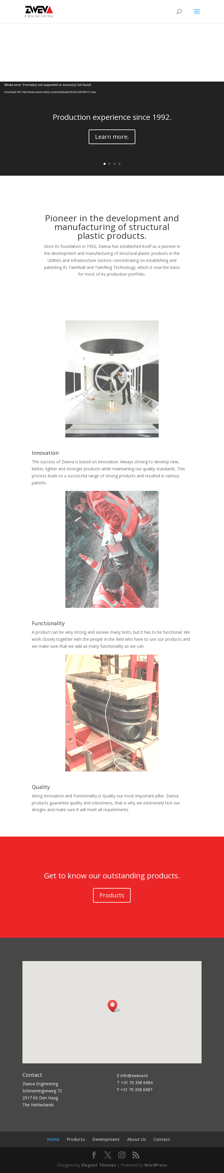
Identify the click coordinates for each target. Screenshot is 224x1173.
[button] (114, 1006)
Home (53, 1139)
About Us (136, 1139)
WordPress (155, 1165)
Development (106, 1139)
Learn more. (112, 137)
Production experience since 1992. (112, 117)
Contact (161, 1139)
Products (111, 895)
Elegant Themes (98, 1165)
